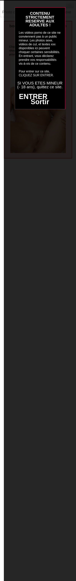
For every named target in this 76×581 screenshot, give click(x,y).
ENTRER (33, 97)
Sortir (40, 102)
